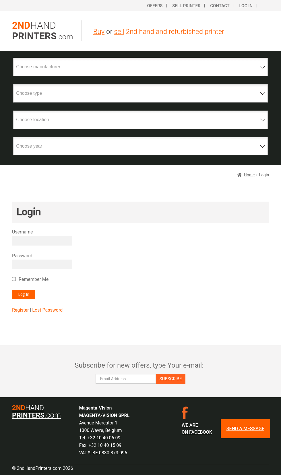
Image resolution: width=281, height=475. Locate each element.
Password (22, 255)
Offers (155, 5)
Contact (220, 5)
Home (249, 175)
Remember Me (34, 279)
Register (20, 310)
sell (119, 32)
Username (22, 232)
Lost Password (47, 310)
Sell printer (186, 5)
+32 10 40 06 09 (104, 438)
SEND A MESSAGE (245, 428)
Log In (246, 5)
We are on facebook (197, 428)
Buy (98, 32)
